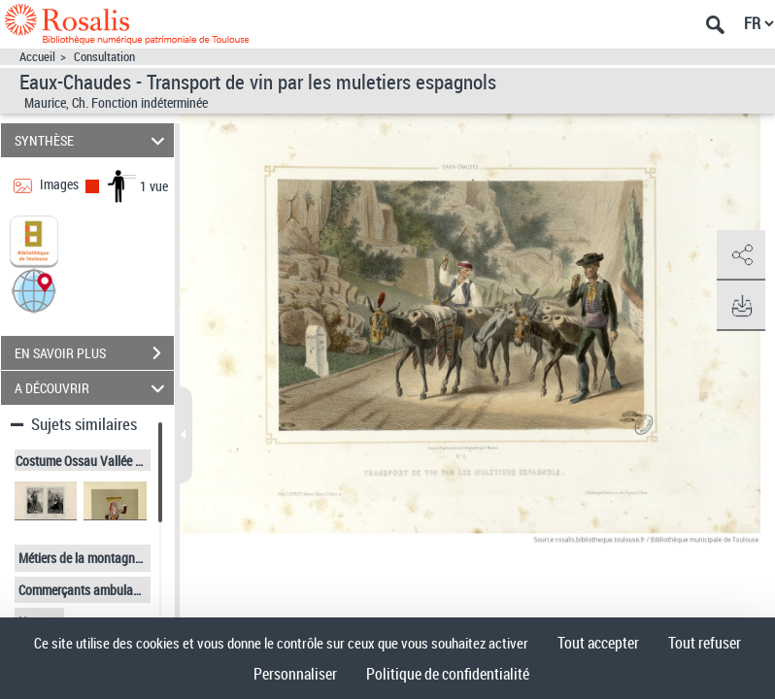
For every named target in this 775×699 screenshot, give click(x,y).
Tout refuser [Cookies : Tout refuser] (704, 642)
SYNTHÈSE (92, 140)
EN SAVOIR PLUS (94, 353)
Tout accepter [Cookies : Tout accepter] (598, 642)
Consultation (104, 57)
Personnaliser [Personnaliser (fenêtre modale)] (295, 673)
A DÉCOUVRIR (92, 388)
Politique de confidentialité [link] (447, 673)
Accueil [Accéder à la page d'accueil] (37, 57)
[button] (34, 290)
